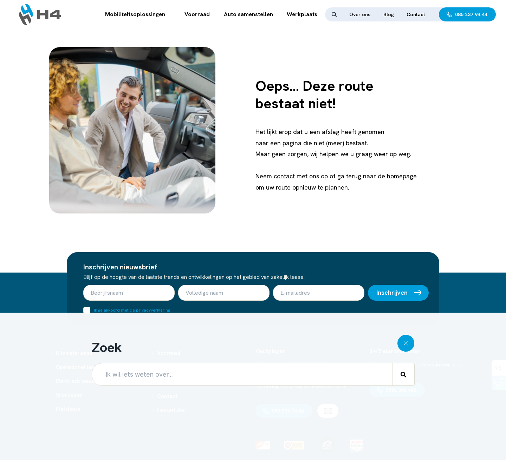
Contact (416, 14)
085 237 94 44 (471, 14)
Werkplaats (302, 14)
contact (284, 176)
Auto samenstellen (248, 14)
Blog (388, 14)
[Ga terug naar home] (40, 14)
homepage (402, 176)
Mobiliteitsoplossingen (135, 14)
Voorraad (197, 14)
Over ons (359, 14)
